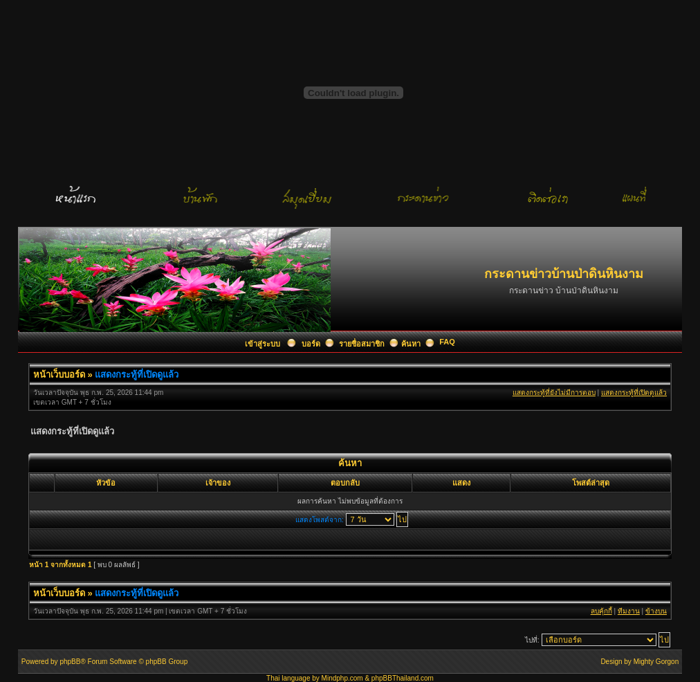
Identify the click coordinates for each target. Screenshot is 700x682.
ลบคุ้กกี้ (601, 611)
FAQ (447, 342)
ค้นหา (411, 344)
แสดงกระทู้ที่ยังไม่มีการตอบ (554, 392)
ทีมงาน (629, 611)
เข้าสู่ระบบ (263, 344)
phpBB (69, 661)
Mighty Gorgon (656, 661)
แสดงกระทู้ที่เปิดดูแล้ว (136, 374)
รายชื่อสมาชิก (362, 344)
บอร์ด (311, 344)
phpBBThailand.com (402, 678)
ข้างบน (656, 611)
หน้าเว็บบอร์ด (59, 374)
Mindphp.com (342, 678)
